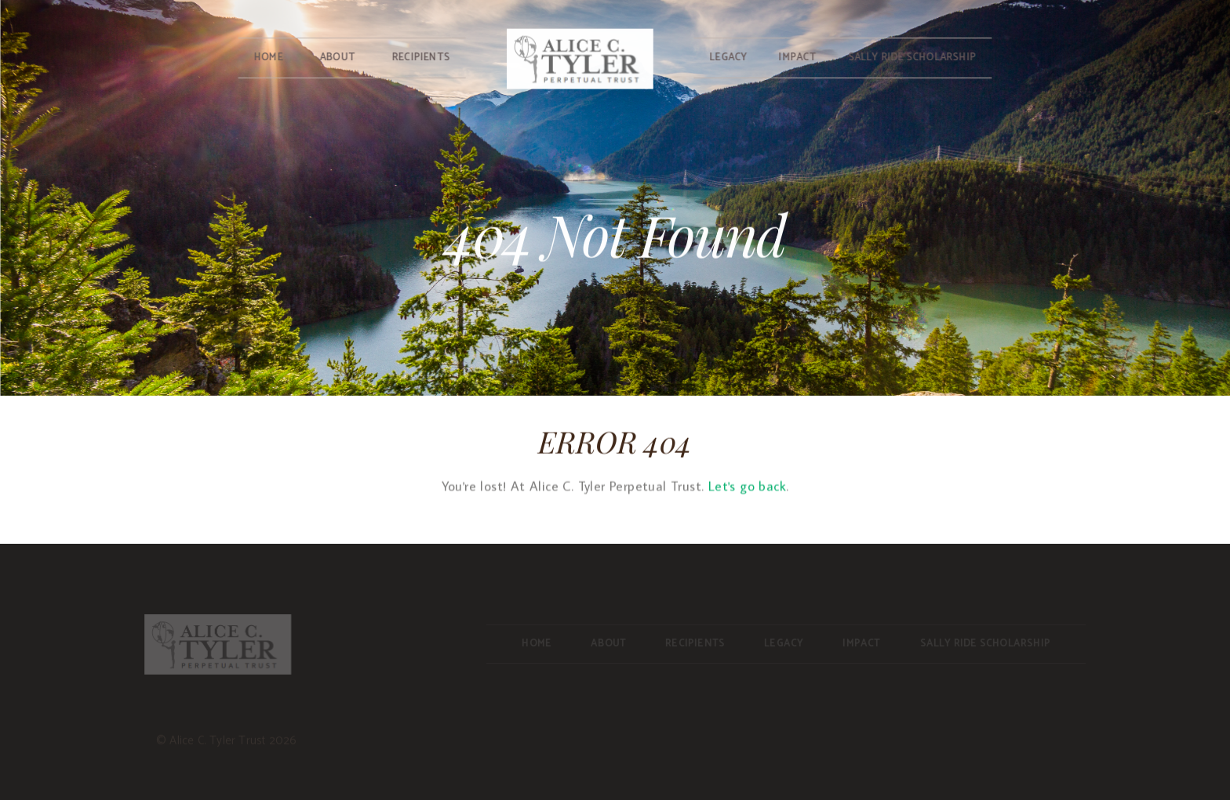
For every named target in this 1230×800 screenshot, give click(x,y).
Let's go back (747, 488)
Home (267, 57)
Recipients (420, 57)
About (337, 57)
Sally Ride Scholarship (913, 57)
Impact (798, 57)
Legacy (729, 57)
